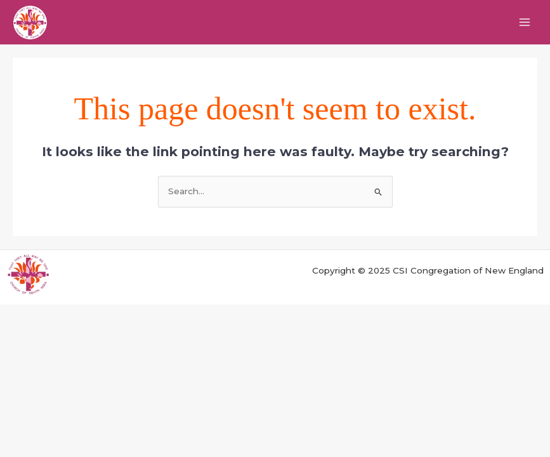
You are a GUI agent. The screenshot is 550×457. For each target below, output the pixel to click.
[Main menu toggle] (525, 23)
